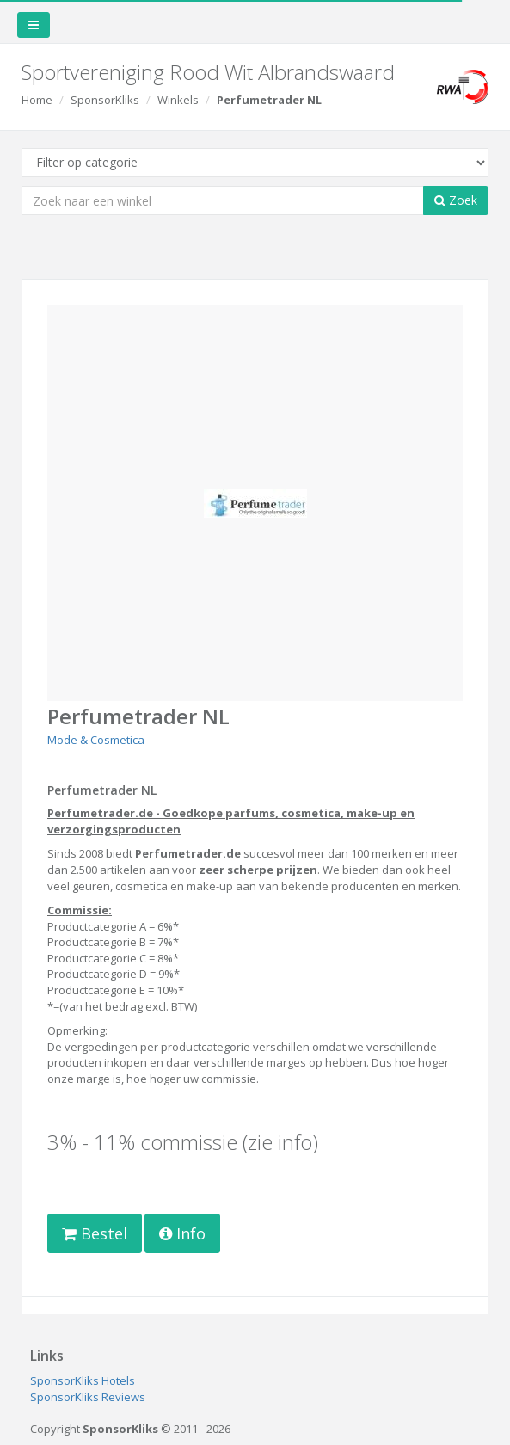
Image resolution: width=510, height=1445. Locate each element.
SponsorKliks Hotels (82, 1380)
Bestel (94, 1233)
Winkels (178, 100)
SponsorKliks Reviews (87, 1397)
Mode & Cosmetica (95, 739)
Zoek (455, 200)
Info (182, 1233)
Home (37, 100)
